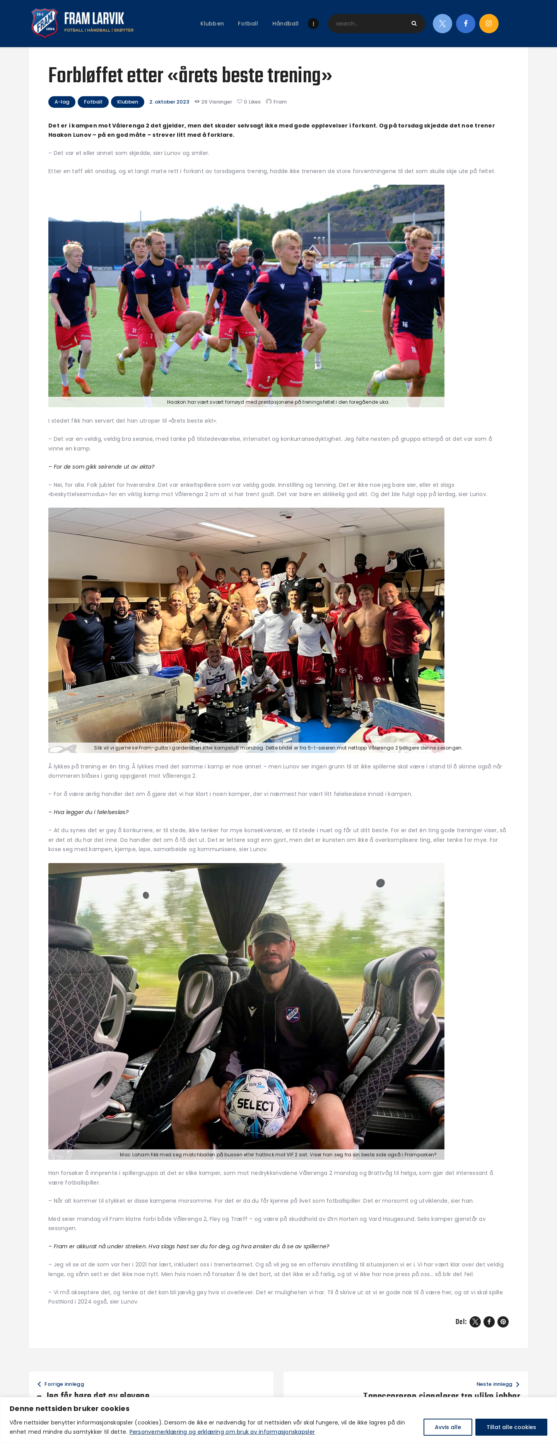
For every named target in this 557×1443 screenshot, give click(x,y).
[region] (278, 1420)
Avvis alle (448, 1427)
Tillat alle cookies (511, 1427)
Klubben (127, 101)
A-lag (62, 101)
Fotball (93, 101)
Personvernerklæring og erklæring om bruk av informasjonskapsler (222, 1432)
